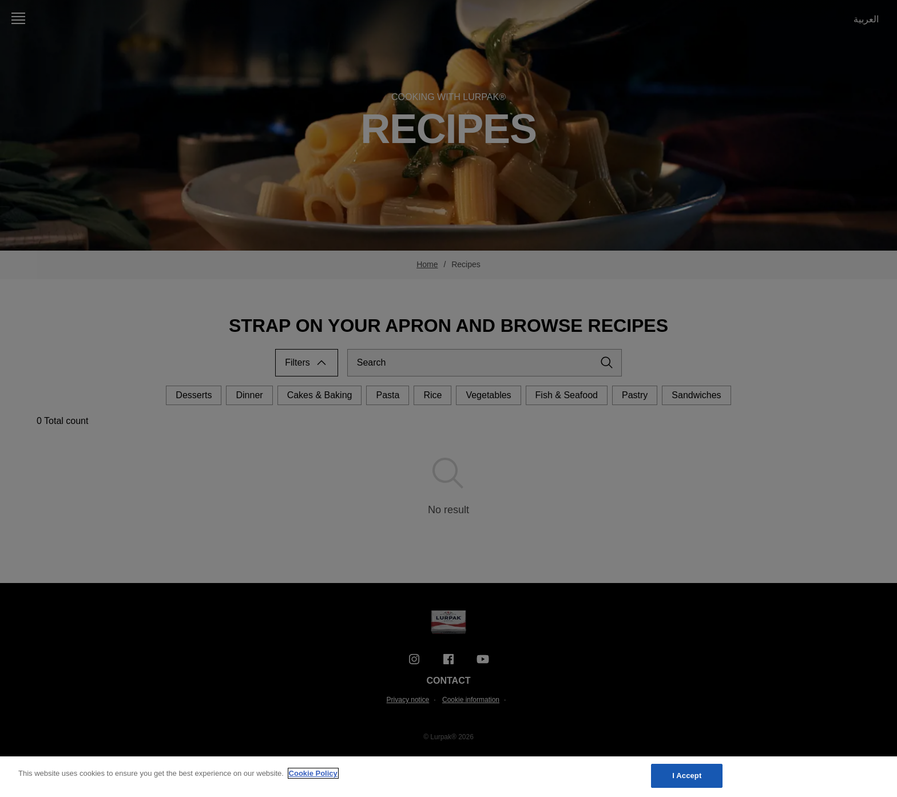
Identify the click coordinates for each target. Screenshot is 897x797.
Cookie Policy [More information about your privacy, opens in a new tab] (313, 773)
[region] (448, 776)
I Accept (686, 775)
